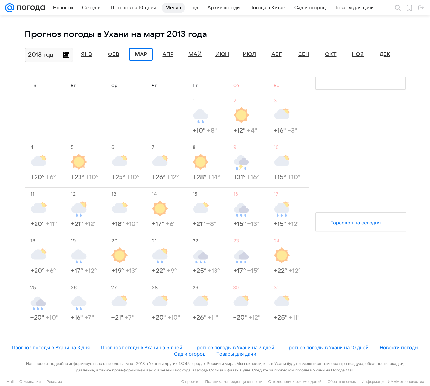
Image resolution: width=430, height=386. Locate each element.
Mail (10, 382)
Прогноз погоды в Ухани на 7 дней (233, 347)
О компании (30, 382)
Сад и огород (189, 354)
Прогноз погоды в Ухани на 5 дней (141, 347)
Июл (249, 54)
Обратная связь (342, 382)
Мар (141, 54)
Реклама (54, 382)
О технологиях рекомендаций (294, 382)
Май (195, 54)
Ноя (358, 54)
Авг (276, 54)
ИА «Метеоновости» (406, 382)
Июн (222, 54)
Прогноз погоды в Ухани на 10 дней (327, 347)
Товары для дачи (236, 354)
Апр (168, 54)
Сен (303, 54)
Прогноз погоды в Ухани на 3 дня (51, 347)
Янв (86, 54)
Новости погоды (399, 347)
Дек (385, 54)
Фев (113, 54)
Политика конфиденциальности (233, 382)
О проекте (190, 382)
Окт (331, 54)
